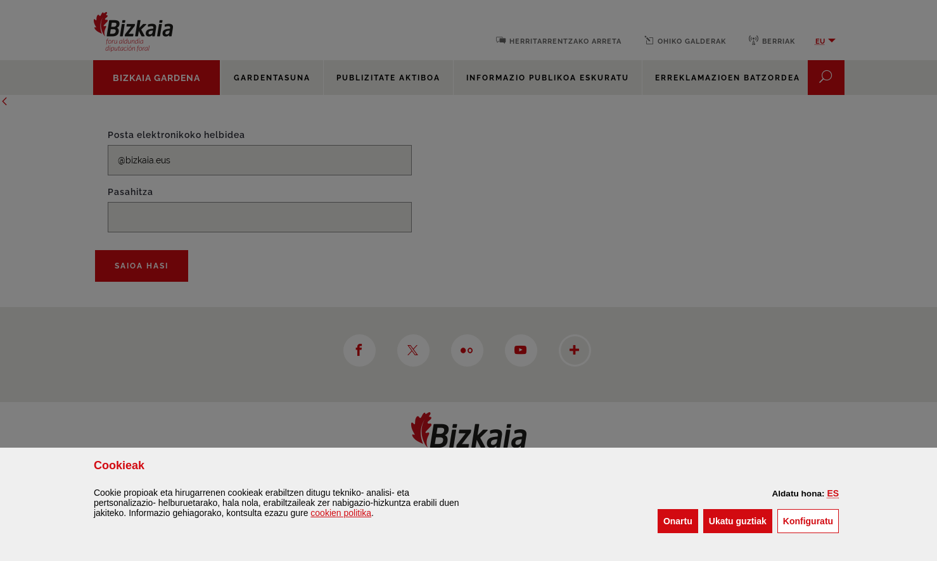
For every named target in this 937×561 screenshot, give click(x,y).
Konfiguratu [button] (811, 520)
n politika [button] (340, 513)
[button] (833, 493)
